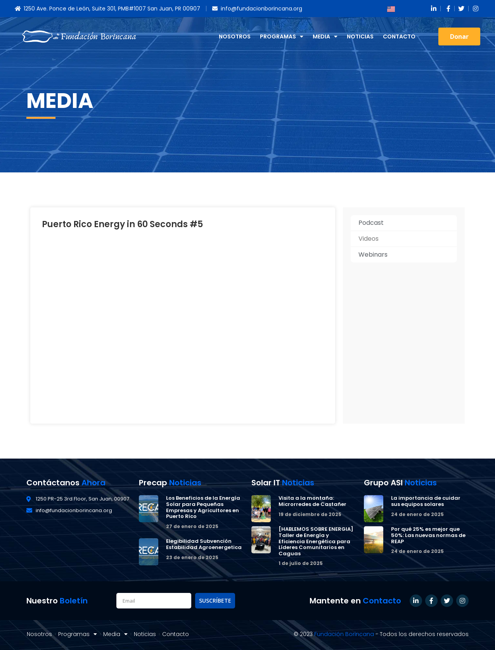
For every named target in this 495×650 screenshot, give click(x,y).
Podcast (371, 222)
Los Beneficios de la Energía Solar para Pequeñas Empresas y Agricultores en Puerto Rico (203, 507)
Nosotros (235, 36)
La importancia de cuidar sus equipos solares (425, 501)
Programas (281, 36)
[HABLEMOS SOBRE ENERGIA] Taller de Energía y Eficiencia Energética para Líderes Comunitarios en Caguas (316, 541)
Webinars (373, 254)
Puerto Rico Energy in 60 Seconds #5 (122, 224)
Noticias (360, 36)
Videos (368, 238)
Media (325, 36)
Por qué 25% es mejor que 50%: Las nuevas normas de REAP (428, 535)
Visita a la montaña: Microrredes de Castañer (312, 501)
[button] (459, 36)
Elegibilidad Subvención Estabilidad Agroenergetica (204, 544)
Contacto (399, 36)
